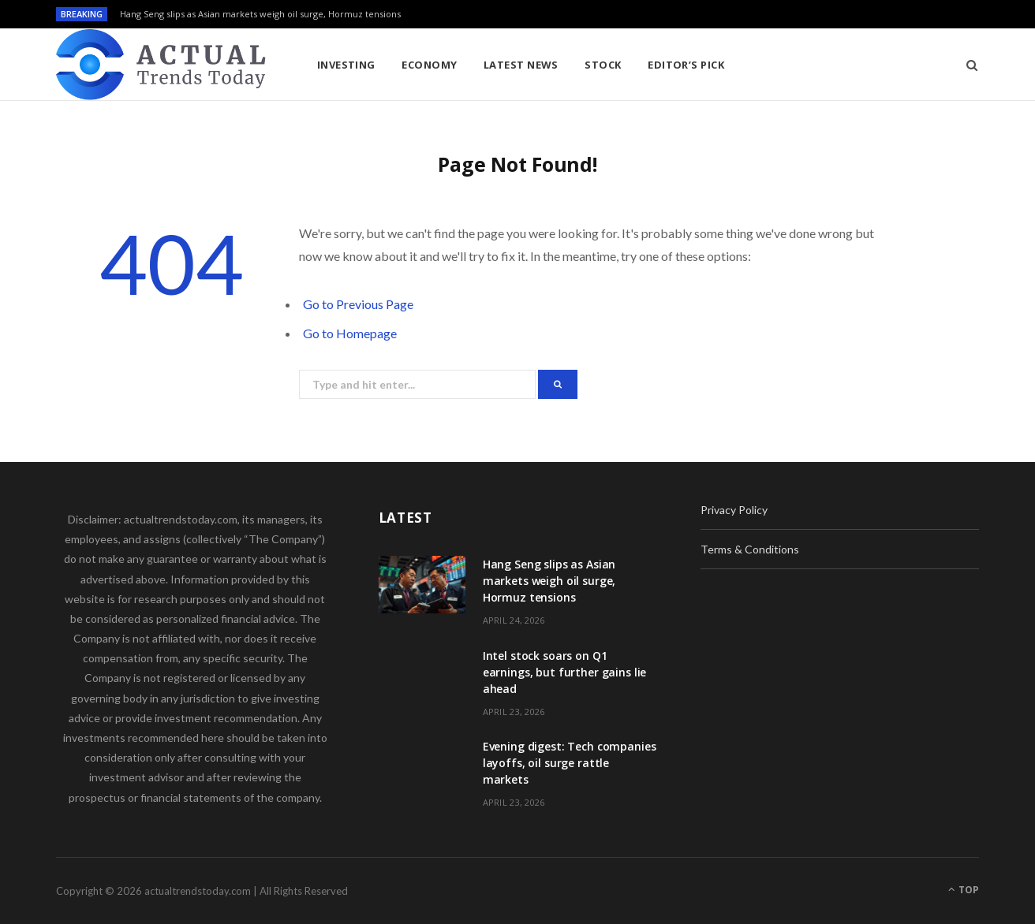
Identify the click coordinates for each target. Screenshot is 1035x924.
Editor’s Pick (686, 65)
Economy (429, 65)
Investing (346, 65)
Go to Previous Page (358, 303)
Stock (603, 65)
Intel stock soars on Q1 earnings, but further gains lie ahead (565, 672)
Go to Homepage (350, 333)
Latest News (521, 65)
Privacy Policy (734, 509)
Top (963, 889)
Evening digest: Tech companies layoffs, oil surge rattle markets (569, 763)
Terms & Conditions (750, 549)
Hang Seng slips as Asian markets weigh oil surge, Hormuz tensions (260, 14)
